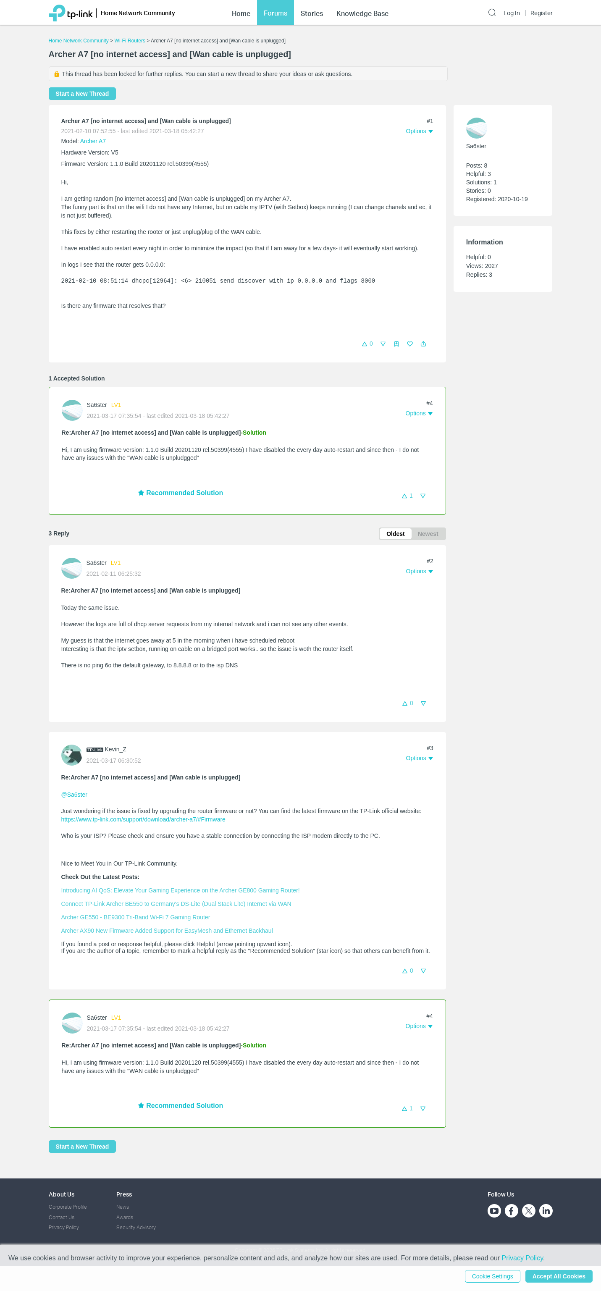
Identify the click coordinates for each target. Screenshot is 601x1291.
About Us (61, 1194)
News (122, 1207)
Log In (512, 12)
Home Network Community (79, 41)
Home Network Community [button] (138, 11)
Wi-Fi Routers (131, 41)
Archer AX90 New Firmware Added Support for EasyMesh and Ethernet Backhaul (167, 930)
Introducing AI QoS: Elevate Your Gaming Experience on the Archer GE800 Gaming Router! (180, 890)
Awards (124, 1217)
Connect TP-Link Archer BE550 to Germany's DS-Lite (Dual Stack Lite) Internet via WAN (176, 903)
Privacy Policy (64, 1227)
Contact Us (61, 1217)
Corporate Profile (68, 1207)
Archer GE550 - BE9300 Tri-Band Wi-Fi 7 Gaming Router (135, 917)
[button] (423, 344)
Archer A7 (93, 141)
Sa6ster (97, 404)
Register (541, 12)
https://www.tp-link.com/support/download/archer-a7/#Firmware (143, 819)
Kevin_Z (115, 749)
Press (124, 1194)
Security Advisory (136, 1227)
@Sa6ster (74, 794)
